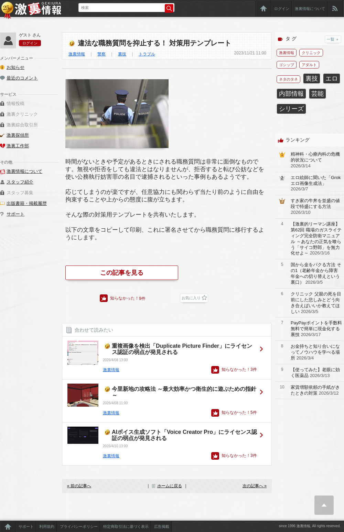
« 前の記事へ (79, 485)
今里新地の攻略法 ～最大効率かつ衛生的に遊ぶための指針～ (184, 392)
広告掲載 (161, 526)
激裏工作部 (18, 145)
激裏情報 (76, 54)
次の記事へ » (255, 485)
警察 (101, 54)
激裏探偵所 (18, 135)
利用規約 (46, 526)
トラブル (147, 54)
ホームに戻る (169, 485)
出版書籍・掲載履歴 (27, 203)
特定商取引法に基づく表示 (126, 526)
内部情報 (291, 93)
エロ (331, 78)
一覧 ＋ (333, 39)
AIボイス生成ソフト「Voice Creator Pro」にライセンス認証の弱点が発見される (184, 435)
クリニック (311, 53)
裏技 (122, 54)
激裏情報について (310, 9)
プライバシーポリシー (79, 526)
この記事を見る (121, 272)
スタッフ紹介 (20, 182)
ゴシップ (286, 65)
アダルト (309, 65)
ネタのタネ (288, 79)
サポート (15, 214)
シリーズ (291, 108)
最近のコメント (22, 78)
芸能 (317, 93)
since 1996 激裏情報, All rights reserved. (310, 526)
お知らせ (15, 67)
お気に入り (191, 298)
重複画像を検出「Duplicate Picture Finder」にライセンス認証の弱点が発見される (182, 349)
